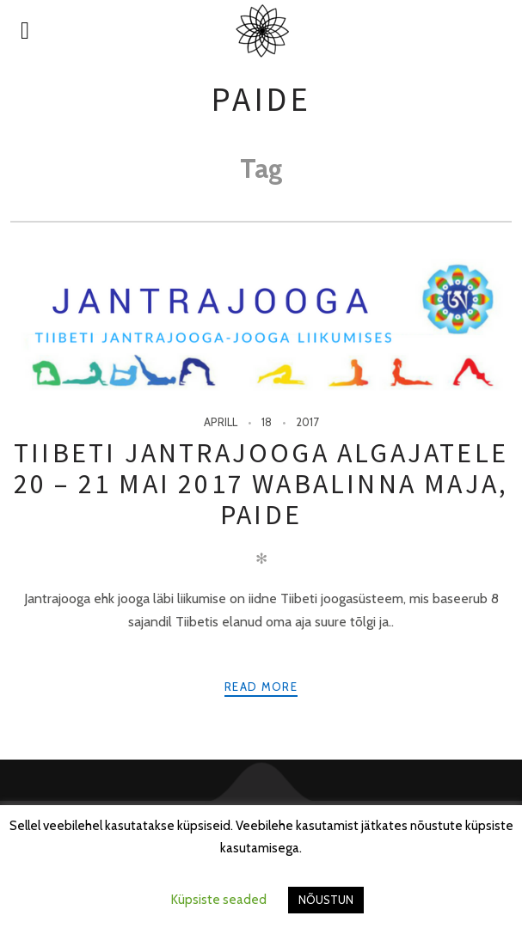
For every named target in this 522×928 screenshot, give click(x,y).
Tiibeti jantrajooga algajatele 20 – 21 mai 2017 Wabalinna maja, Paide (261, 484)
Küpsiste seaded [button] (219, 899)
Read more (261, 686)
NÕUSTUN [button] (325, 900)
